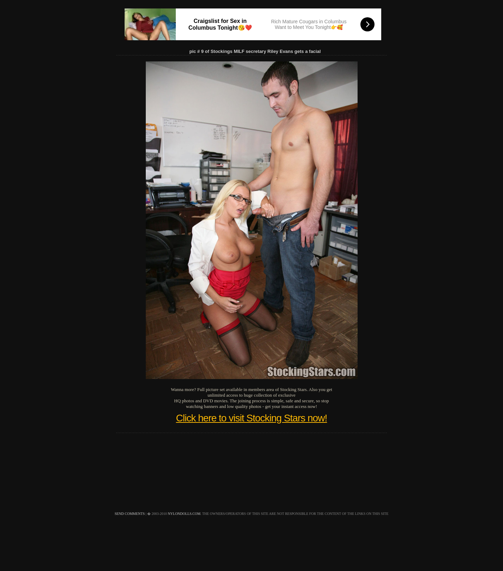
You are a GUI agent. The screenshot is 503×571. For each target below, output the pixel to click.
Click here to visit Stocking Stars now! (251, 418)
